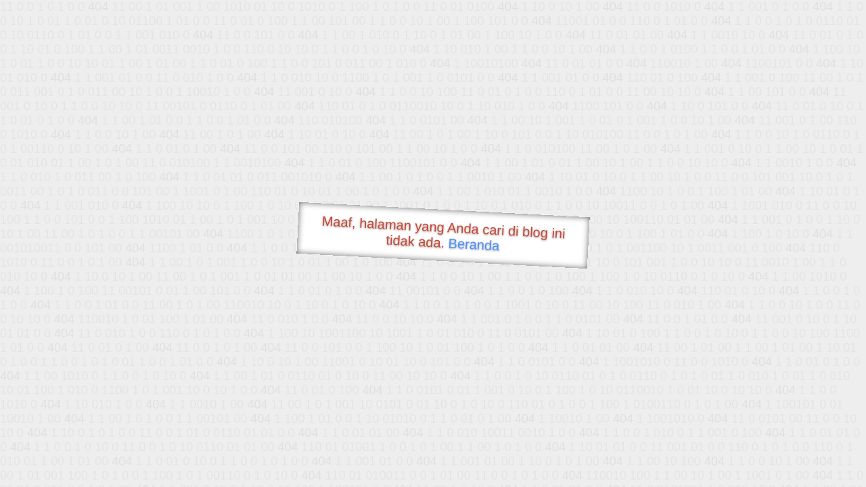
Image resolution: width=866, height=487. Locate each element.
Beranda (474, 244)
